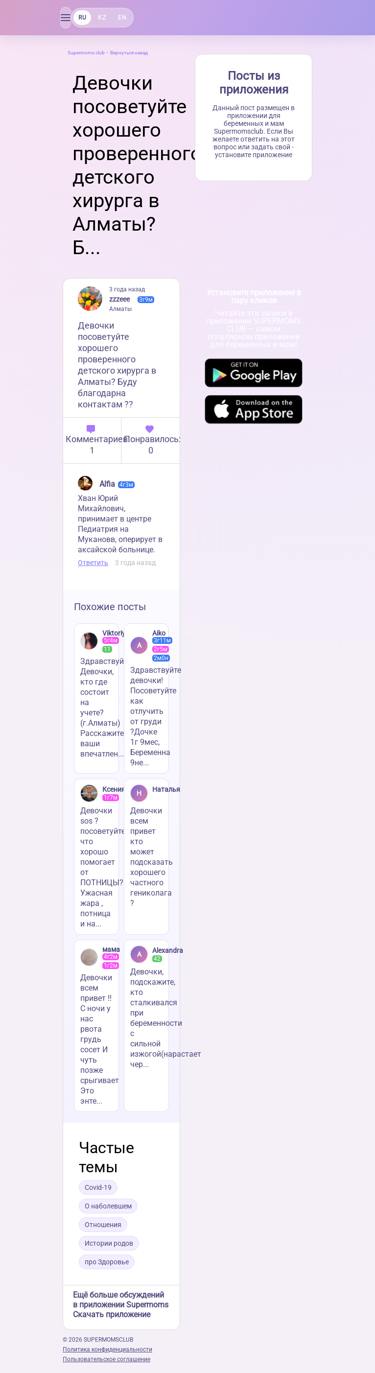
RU (82, 17)
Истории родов (109, 1243)
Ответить (93, 563)
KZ (102, 17)
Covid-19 (98, 1187)
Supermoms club (86, 52)
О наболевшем (108, 1206)
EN (122, 17)
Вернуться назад (129, 52)
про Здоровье (107, 1262)
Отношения (103, 1225)
